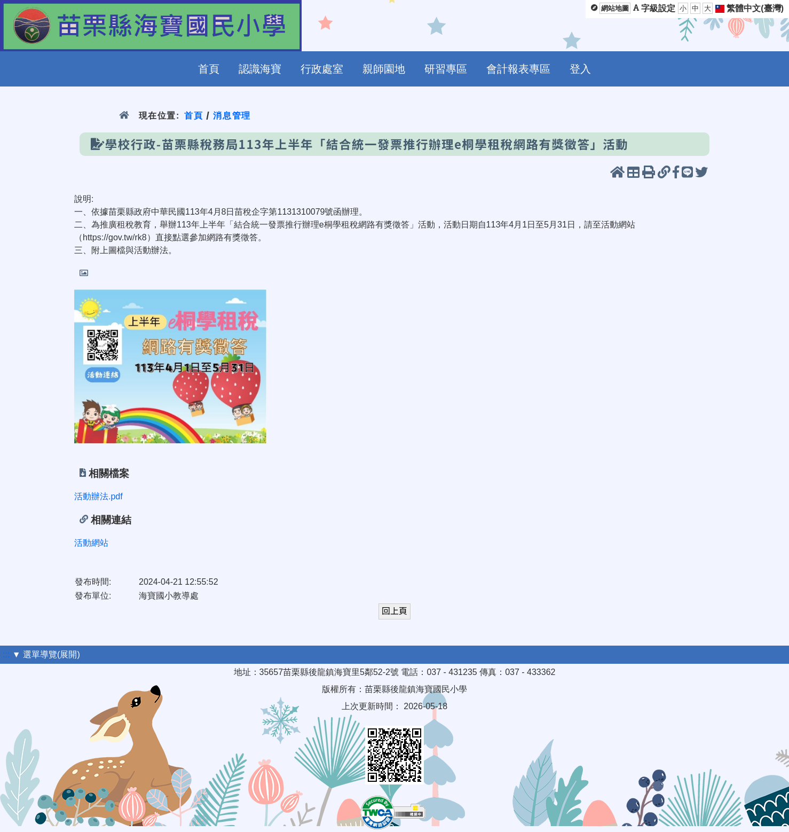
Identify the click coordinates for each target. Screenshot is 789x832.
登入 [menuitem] (580, 69)
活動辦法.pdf (98, 496)
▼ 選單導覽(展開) (46, 654)
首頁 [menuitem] (208, 69)
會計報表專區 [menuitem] (518, 69)
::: (6, 654)
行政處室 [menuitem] (322, 69)
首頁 (193, 115)
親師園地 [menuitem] (383, 69)
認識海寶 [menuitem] (260, 69)
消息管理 (232, 115)
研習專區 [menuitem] (445, 69)
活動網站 (91, 542)
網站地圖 (615, 8)
